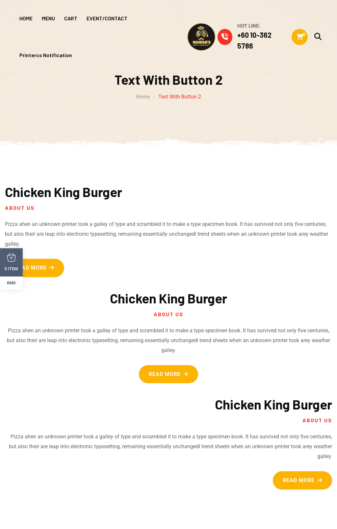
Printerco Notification (45, 55)
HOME (26, 18)
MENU (48, 18)
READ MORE (34, 268)
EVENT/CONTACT (107, 18)
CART (70, 18)
